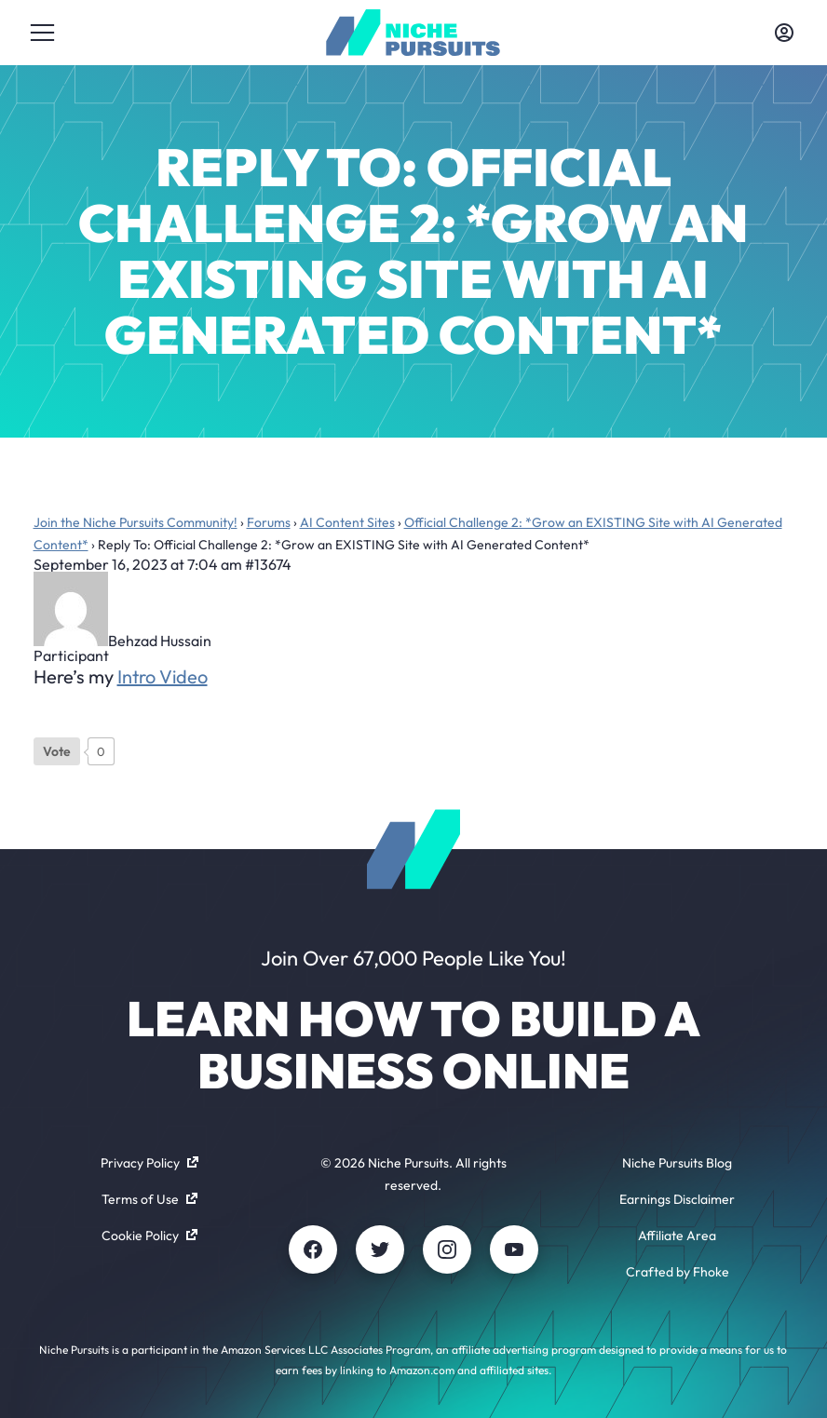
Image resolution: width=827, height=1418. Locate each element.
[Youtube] (514, 1249)
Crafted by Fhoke (677, 1271)
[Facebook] (313, 1249)
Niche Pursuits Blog (677, 1163)
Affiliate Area (677, 1235)
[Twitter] (380, 1249)
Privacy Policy (149, 1163)
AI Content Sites (347, 522)
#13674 (268, 564)
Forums (269, 522)
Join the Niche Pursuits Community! (135, 522)
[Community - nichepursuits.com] (413, 32)
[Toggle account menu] (784, 32)
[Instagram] (447, 1249)
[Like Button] (57, 751)
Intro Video (162, 676)
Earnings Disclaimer (677, 1199)
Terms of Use (149, 1199)
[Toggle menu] (43, 32)
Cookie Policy (149, 1235)
